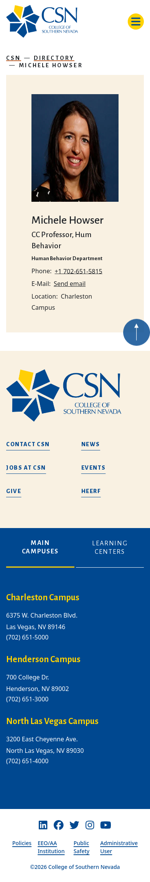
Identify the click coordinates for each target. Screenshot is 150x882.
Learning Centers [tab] (109, 547)
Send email (70, 283)
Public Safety (82, 847)
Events (93, 468)
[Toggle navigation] (136, 21)
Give (13, 491)
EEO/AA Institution (51, 847)
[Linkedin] (43, 825)
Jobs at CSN (26, 468)
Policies (21, 843)
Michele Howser (51, 65)
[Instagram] (90, 825)
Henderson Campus (43, 659)
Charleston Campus (42, 597)
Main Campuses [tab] (40, 547)
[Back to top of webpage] (136, 341)
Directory (54, 58)
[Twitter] (74, 825)
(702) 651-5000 (27, 637)
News (91, 444)
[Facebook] (59, 825)
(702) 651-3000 (27, 699)
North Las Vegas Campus (52, 721)
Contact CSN (28, 444)
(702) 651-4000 (27, 761)
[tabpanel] (75, 685)
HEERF (91, 491)
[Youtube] (105, 825)
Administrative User (119, 847)
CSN (13, 58)
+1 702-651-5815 (78, 271)
